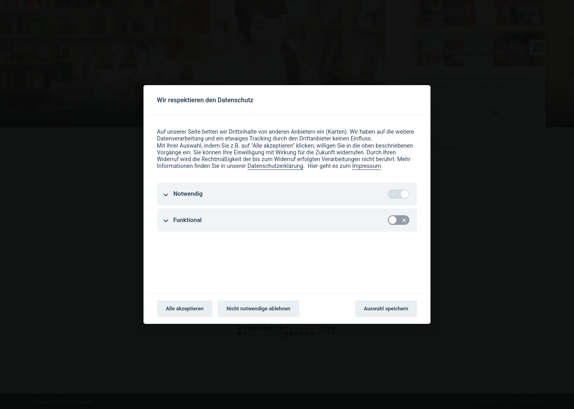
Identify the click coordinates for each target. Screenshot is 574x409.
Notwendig (187, 193)
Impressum (366, 166)
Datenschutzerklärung (275, 166)
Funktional (187, 220)
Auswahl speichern (386, 309)
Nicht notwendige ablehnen (258, 309)
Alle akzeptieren (185, 309)
